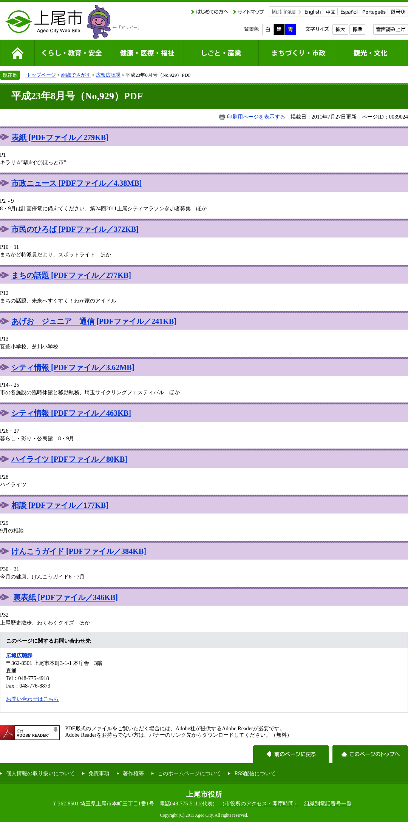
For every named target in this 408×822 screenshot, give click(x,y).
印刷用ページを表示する (256, 117)
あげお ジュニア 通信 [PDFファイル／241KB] (93, 321)
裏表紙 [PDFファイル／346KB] (65, 597)
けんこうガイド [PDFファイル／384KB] (78, 551)
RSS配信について (255, 773)
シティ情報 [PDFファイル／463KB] (71, 413)
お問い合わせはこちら (32, 699)
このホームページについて (189, 773)
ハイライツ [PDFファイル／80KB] (69, 459)
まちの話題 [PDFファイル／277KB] (71, 275)
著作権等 (133, 773)
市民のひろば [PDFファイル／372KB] (75, 229)
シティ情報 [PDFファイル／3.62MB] (72, 367)
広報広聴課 (108, 75)
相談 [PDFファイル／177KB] (59, 505)
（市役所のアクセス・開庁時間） (259, 803)
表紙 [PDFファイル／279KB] (59, 137)
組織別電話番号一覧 (328, 803)
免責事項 (99, 773)
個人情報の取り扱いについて (40, 773)
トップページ (41, 75)
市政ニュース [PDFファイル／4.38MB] (76, 183)
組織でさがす (76, 75)
